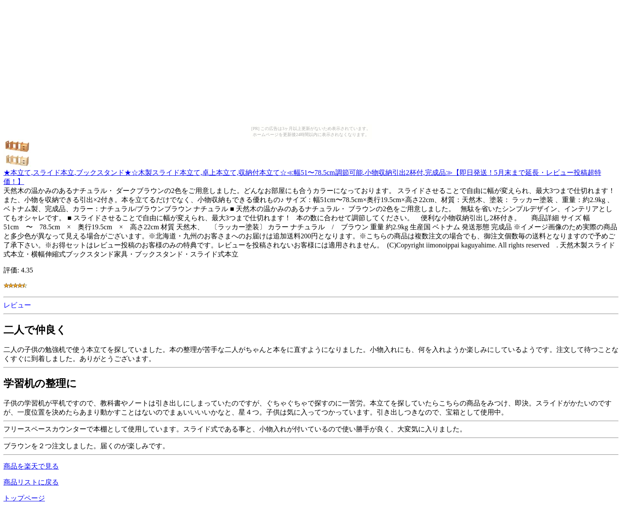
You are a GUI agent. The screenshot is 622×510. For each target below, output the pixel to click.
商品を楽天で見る (31, 466)
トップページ (24, 498)
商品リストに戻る (31, 482)
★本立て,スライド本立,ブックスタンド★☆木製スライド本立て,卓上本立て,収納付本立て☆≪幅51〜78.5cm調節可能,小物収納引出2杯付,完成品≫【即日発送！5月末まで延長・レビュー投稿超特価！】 (302, 173)
